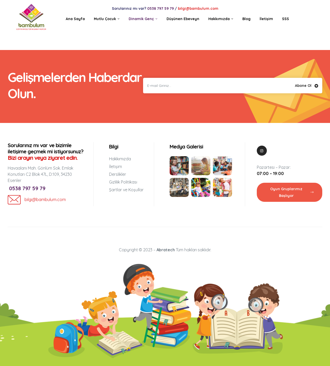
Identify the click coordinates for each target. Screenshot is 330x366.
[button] (289, 192)
